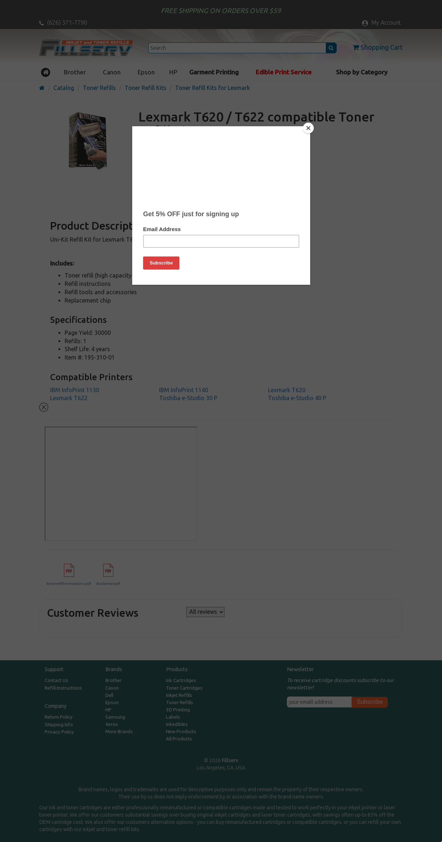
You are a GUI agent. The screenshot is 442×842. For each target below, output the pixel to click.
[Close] (308, 128)
